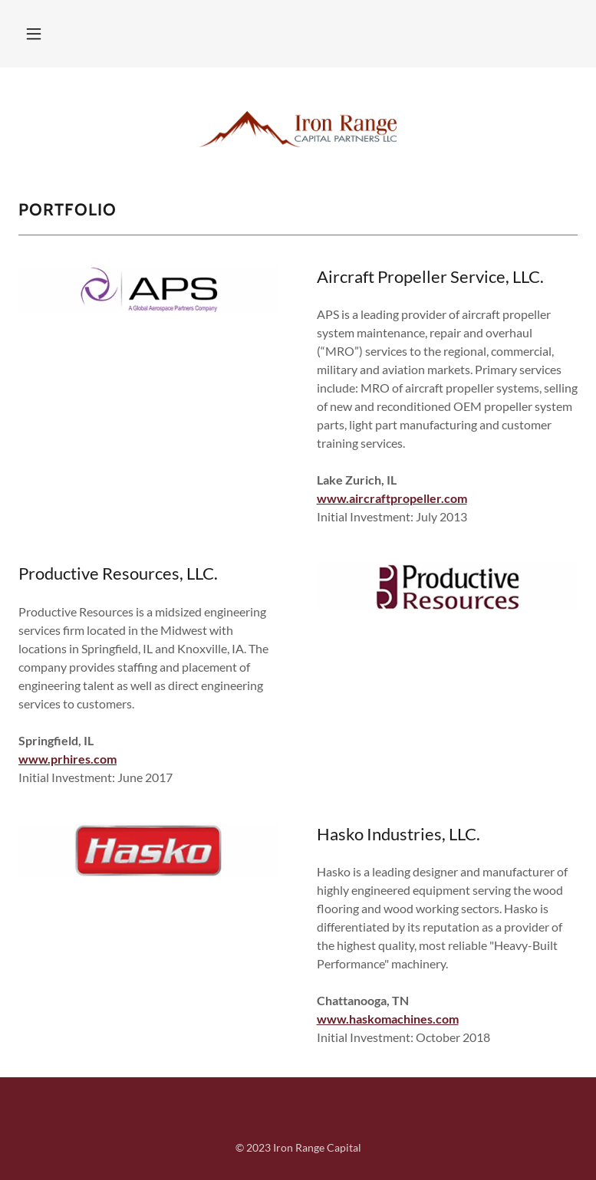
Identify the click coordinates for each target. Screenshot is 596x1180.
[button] (42, 33)
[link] (298, 116)
